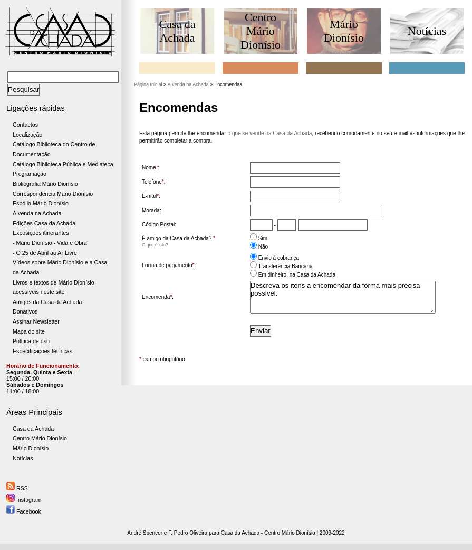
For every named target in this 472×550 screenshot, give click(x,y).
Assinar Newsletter (36, 321)
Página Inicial (148, 84)
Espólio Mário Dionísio (41, 203)
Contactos (25, 124)
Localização (27, 134)
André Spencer (144, 533)
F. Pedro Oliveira (187, 533)
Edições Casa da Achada (44, 223)
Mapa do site (29, 331)
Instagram (23, 500)
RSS (17, 488)
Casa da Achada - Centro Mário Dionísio (268, 533)
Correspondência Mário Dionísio (53, 194)
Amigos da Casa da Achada (47, 302)
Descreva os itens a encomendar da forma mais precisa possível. (343, 297)
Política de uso (31, 341)
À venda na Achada (37, 213)
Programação (29, 173)
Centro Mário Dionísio (40, 438)
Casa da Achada (33, 428)
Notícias (23, 458)
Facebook (23, 511)
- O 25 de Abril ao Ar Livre (45, 253)
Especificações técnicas (42, 351)
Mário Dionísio (31, 448)
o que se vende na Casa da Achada (270, 133)
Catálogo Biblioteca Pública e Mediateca (63, 164)
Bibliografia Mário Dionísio (45, 184)
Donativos (25, 311)
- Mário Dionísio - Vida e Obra (50, 243)
